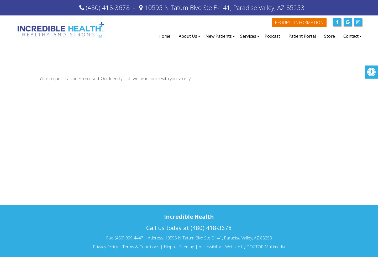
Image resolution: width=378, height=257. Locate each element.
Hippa (169, 247)
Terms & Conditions (140, 247)
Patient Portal (302, 36)
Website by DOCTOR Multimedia (255, 247)
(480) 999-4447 (129, 238)
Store (329, 36)
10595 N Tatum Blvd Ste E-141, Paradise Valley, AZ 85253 (223, 7)
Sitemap (186, 247)
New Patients (219, 36)
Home (164, 36)
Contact (351, 36)
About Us (188, 36)
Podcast (272, 36)
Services (248, 36)
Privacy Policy (105, 247)
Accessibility (210, 247)
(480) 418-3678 (108, 7)
